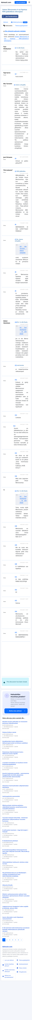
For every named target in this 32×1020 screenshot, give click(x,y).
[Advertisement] (16, 83)
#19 (16, 577)
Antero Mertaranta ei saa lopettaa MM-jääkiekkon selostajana (16, 39)
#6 (15, 256)
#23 (16, 632)
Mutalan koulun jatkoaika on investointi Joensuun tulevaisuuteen (14, 754)
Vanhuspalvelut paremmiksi (11, 828)
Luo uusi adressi (20, 2)
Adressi (5, 22)
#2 (15, 106)
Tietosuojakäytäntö (21, 26)
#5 (15, 203)
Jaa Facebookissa (9, 16)
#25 (16, 664)
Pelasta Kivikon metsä (9, 764)
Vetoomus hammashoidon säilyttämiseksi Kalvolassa (15, 818)
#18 (16, 558)
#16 (16, 508)
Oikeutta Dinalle (7, 917)
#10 (16, 354)
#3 (14, 116)
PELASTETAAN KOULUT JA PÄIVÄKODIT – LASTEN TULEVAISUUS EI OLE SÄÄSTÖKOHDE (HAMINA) (14, 906)
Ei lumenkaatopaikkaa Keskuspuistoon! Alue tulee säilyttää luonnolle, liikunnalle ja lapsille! (15, 883)
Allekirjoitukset (19, 22)
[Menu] (29, 2)
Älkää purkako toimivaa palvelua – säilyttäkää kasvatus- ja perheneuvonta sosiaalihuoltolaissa (14, 838)
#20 (16, 596)
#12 (16, 411)
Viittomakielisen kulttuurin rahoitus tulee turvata (15, 895)
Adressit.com (6, 2)
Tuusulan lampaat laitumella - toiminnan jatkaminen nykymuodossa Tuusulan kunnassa (15, 851)
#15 (16, 485)
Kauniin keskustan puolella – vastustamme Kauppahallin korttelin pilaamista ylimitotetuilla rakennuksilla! (15, 806)
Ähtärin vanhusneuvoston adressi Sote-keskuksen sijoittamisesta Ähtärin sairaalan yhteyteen (16, 927)
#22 (16, 621)
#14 (14, 457)
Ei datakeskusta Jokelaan (10, 872)
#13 (16, 447)
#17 (16, 523)
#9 (15, 323)
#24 (16, 643)
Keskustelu (7, 26)
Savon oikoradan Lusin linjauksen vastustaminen (12, 950)
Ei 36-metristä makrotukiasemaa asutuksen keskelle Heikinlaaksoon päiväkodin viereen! (16, 961)
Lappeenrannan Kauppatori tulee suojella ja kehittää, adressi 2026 (15, 939)
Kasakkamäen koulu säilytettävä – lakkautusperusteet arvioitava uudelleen (15, 774)
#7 (15, 271)
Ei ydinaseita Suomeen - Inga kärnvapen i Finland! (15, 862)
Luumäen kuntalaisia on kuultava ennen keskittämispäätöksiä (14, 795)
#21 (16, 608)
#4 (15, 190)
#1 (15, 48)
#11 (16, 397)
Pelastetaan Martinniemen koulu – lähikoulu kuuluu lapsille (13, 784)
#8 (15, 304)
